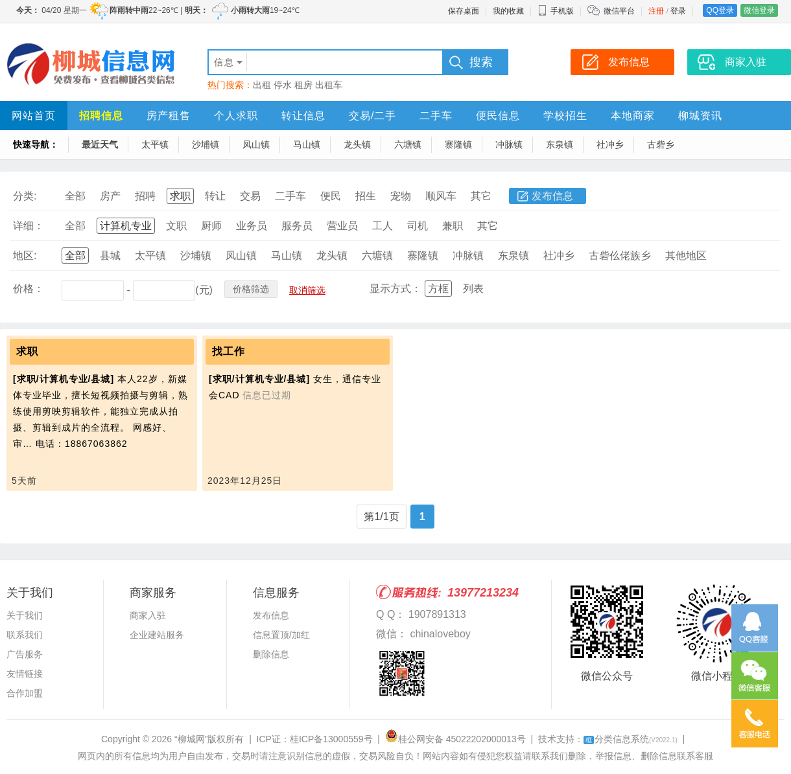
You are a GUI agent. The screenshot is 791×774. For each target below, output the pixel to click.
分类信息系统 (631, 739)
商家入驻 (148, 615)
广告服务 (24, 654)
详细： (28, 225)
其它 (481, 195)
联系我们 (24, 635)
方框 (438, 288)
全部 (75, 195)
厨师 (211, 225)
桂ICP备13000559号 (331, 739)
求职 (180, 195)
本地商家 (633, 115)
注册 (656, 11)
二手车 (436, 115)
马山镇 (306, 144)
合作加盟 (24, 693)
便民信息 (498, 115)
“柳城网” (190, 739)
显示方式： (395, 288)
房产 (110, 195)
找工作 (228, 351)
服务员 (297, 225)
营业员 (342, 225)
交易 (250, 195)
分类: (24, 195)
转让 (215, 195)
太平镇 (155, 144)
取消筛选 (307, 290)
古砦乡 (660, 144)
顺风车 (440, 195)
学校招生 (565, 115)
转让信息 (303, 115)
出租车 (328, 85)
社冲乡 (610, 144)
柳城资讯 (700, 115)
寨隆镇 (458, 144)
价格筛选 (251, 289)
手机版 (555, 11)
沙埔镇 (205, 144)
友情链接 (24, 673)
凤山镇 (256, 144)
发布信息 (552, 195)
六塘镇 (407, 144)
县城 (110, 255)
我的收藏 (508, 11)
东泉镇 (559, 144)
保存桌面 (463, 11)
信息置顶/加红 (281, 635)
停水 (283, 85)
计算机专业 (126, 225)
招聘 (145, 195)
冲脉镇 (509, 144)
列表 (473, 288)
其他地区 (686, 255)
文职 (176, 225)
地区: (24, 255)
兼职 (452, 225)
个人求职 (236, 115)
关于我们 (24, 615)
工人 (382, 225)
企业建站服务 (157, 635)
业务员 (251, 225)
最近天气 (100, 144)
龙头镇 (357, 144)
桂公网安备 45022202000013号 (455, 739)
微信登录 (759, 10)
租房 (303, 85)
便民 (330, 195)
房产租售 (169, 115)
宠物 (400, 195)
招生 (365, 195)
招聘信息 (101, 115)
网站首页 (34, 115)
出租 (262, 85)
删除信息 (271, 654)
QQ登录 (720, 10)
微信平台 (619, 11)
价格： (28, 288)
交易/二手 (372, 115)
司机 (417, 225)
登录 (678, 11)
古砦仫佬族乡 (620, 255)
